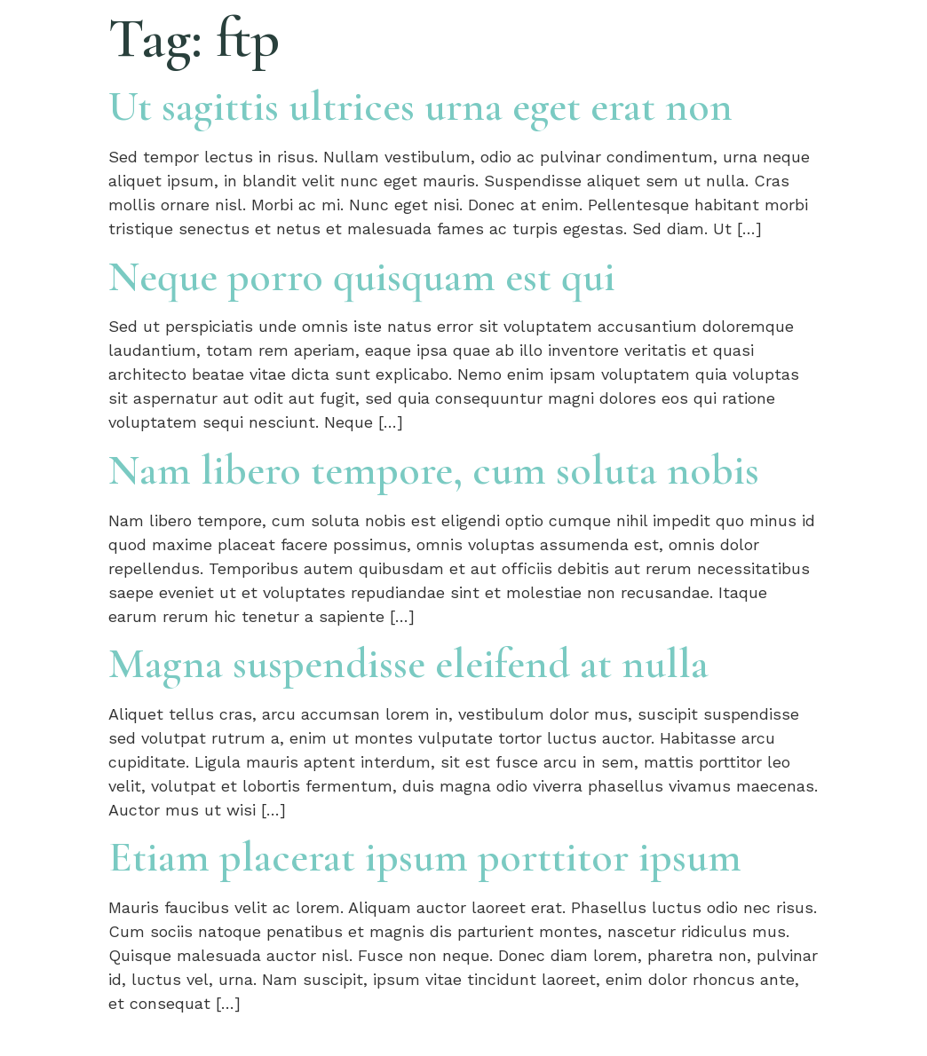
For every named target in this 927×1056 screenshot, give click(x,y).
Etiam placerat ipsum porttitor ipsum (424, 857)
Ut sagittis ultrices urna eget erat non (420, 106)
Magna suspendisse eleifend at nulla (408, 664)
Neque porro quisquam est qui (361, 277)
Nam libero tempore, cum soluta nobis (433, 470)
